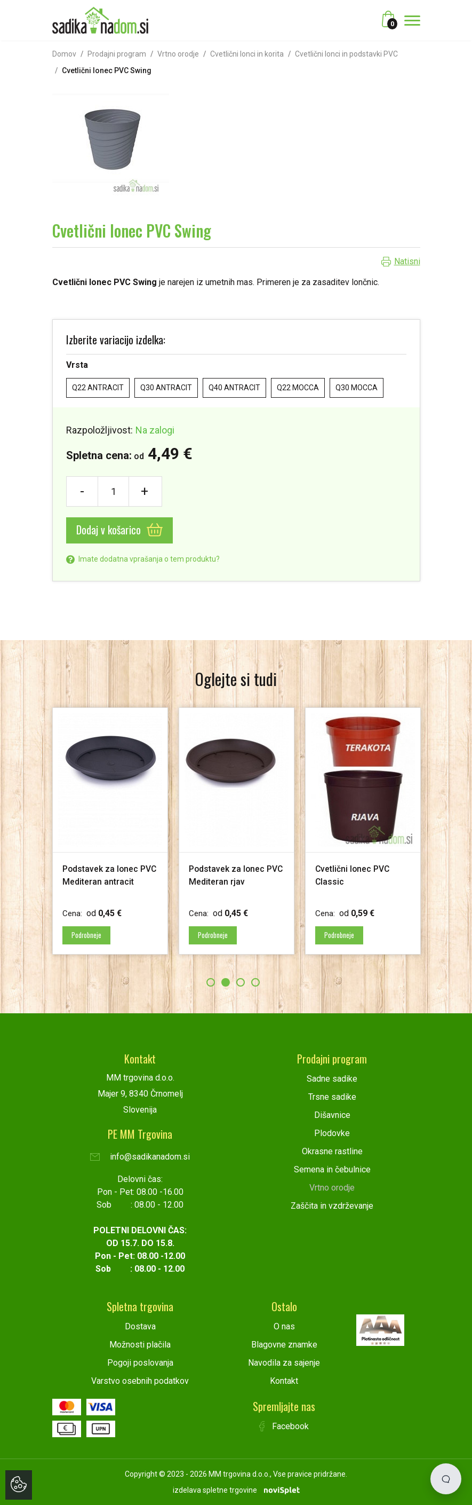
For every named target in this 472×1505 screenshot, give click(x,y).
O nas (284, 1326)
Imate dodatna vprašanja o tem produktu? (143, 559)
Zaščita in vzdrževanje (332, 1205)
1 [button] (210, 982)
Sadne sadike (332, 1078)
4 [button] (255, 982)
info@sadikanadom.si (140, 1156)
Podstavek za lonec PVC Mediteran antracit (104, 881)
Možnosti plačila (140, 1344)
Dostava (140, 1326)
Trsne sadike (332, 1096)
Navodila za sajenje (284, 1362)
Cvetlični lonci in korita (247, 54)
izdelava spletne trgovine (215, 1489)
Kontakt (284, 1380)
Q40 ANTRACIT (234, 387)
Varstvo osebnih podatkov (140, 1380)
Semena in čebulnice (332, 1169)
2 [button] (225, 982)
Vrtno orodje (178, 54)
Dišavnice (332, 1114)
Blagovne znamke (284, 1344)
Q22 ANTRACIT (98, 387)
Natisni (407, 261)
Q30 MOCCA (356, 387)
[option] (110, 830)
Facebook (284, 1426)
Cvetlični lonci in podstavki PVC (346, 54)
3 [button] (240, 982)
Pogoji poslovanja (140, 1362)
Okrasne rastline (332, 1151)
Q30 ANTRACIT (166, 387)
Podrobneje (89, 935)
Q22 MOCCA (298, 387)
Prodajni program (116, 54)
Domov (64, 54)
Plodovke (332, 1133)
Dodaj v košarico (119, 530)
